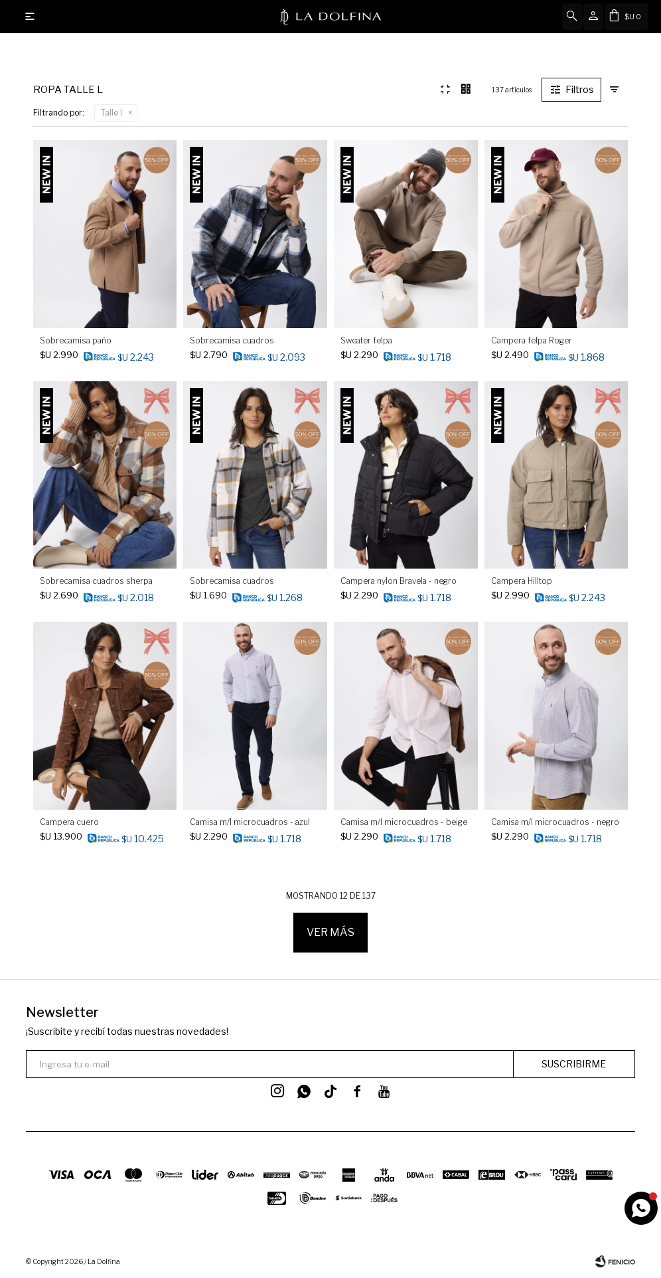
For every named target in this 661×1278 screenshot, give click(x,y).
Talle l (111, 113)
